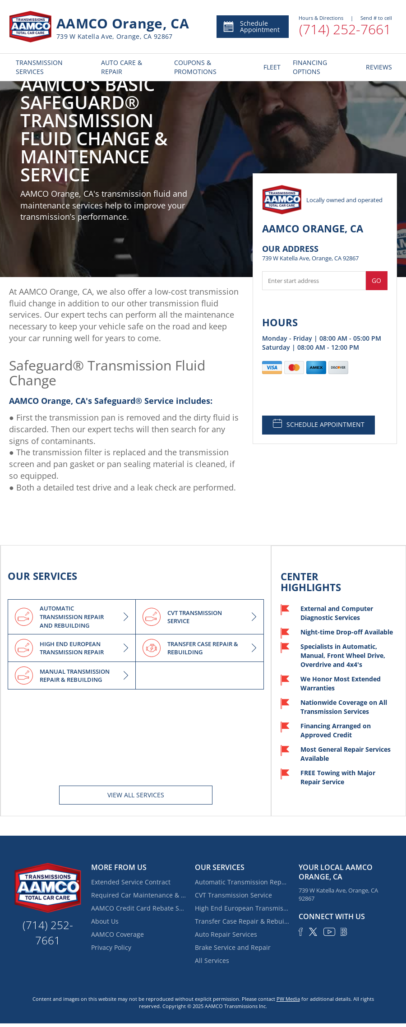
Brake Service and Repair (233, 947)
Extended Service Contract (131, 882)
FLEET (271, 67)
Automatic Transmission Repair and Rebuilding (242, 882)
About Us (105, 921)
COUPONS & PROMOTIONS (195, 67)
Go (376, 280)
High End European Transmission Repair (242, 908)
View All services (135, 795)
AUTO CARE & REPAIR (121, 67)
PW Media (288, 998)
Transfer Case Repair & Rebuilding (242, 921)
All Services (212, 960)
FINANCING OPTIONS (310, 67)
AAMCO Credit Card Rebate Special (138, 908)
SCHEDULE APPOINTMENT (318, 424)
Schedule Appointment (251, 26)
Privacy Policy (111, 947)
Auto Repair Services (226, 934)
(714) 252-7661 (345, 29)
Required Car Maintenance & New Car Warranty (138, 895)
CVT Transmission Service (233, 895)
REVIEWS (378, 67)
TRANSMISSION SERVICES (39, 67)
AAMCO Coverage (117, 934)
